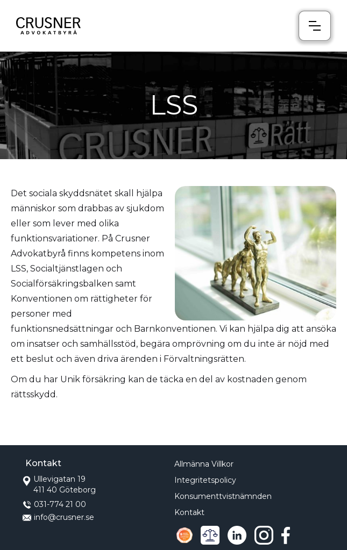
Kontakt (189, 512)
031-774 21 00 (60, 504)
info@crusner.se (64, 517)
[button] (315, 26)
